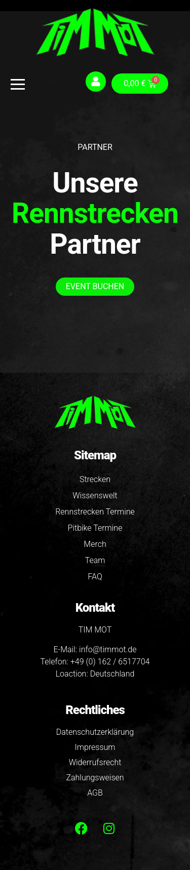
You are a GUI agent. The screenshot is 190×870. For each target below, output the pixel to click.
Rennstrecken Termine (95, 512)
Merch (95, 544)
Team (95, 560)
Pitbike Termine (95, 528)
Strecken (95, 479)
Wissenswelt (94, 495)
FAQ (95, 576)
